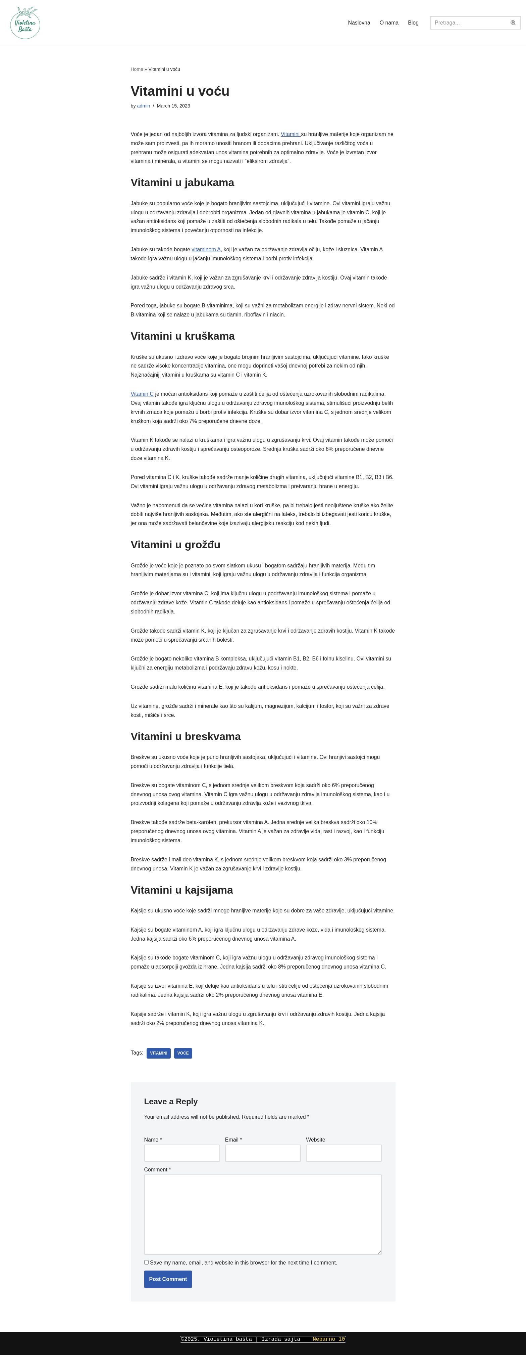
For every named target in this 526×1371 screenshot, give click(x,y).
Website (315, 1156)
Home (137, 69)
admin (143, 106)
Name (153, 1156)
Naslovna (359, 23)
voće (183, 1069)
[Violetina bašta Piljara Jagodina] (25, 22)
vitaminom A (206, 251)
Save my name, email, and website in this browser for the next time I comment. (243, 1279)
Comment (157, 1186)
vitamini (159, 1069)
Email (233, 1156)
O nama (389, 23)
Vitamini (292, 134)
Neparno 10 (327, 1355)
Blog (413, 23)
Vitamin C (142, 396)
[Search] (468, 23)
